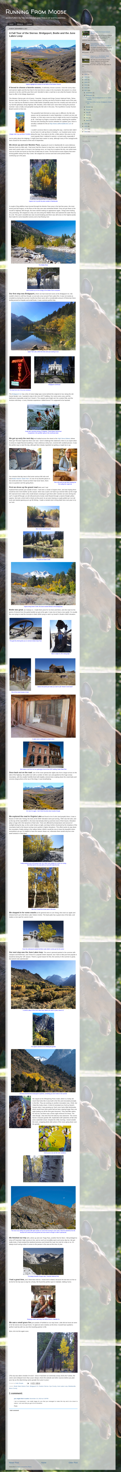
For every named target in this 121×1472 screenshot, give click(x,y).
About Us (20, 24)
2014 (86, 129)
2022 (86, 79)
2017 (86, 90)
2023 (86, 77)
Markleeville (72, 1386)
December (89, 92)
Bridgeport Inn (17, 394)
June (87, 115)
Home (11, 24)
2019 (86, 85)
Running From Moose (36, 11)
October (88, 107)
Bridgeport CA (34, 1386)
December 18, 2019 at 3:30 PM (39, 1398)
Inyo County (52, 1386)
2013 (86, 131)
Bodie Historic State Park (20, 478)
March (88, 120)
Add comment (14, 1410)
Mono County (13, 1388)
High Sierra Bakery (64, 438)
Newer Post (14, 1463)
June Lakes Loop (62, 1386)
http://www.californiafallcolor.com (60, 123)
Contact (29, 24)
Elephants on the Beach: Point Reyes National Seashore (99, 56)
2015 (86, 126)
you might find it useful (21, 1398)
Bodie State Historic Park (21, 1386)
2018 (86, 87)
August (88, 109)
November (89, 95)
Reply (15, 1406)
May (87, 117)
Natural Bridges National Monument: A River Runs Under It (100, 44)
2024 (86, 74)
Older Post (73, 1463)
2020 (86, 82)
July (87, 112)
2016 (86, 123)
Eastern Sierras (43, 1386)
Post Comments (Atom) (24, 1467)
